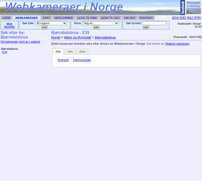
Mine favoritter (9, 25)
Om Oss (129, 17)
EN (175, 18)
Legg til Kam (87, 17)
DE (183, 18)
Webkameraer (26, 17)
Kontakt (146, 17)
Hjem (6, 17)
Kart (46, 17)
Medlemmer (64, 17)
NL (190, 18)
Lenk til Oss (110, 17)
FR (197, 18)
